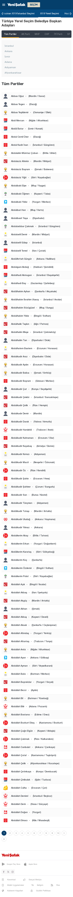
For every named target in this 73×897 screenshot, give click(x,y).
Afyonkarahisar (13, 72)
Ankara (8, 51)
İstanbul (9, 45)
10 (58, 833)
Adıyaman (10, 67)
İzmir (7, 56)
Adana (8, 61)
